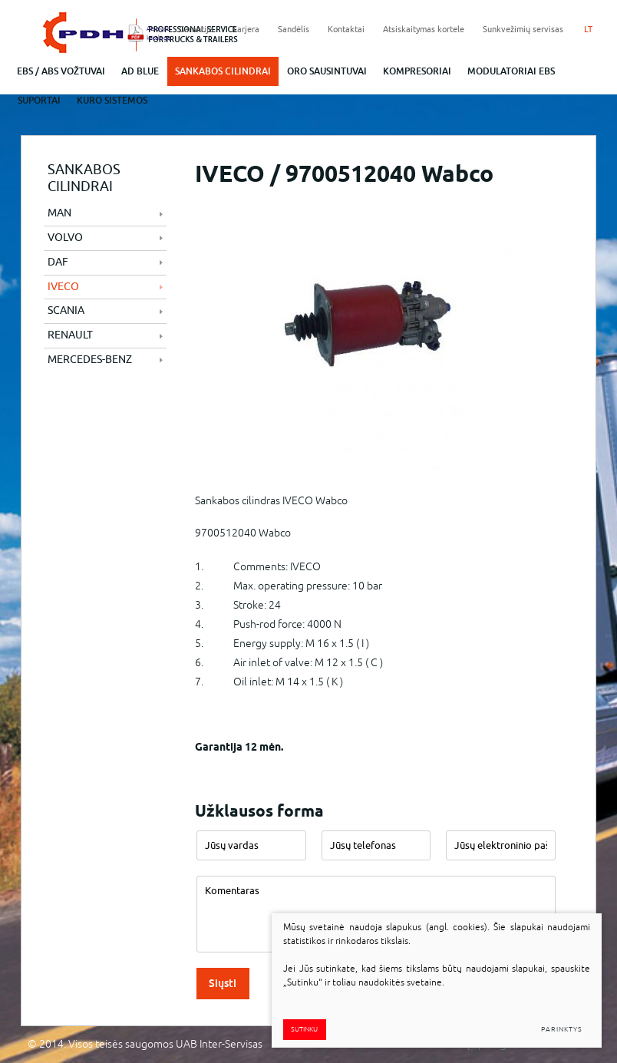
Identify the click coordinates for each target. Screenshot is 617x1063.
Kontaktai (346, 29)
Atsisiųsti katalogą (154, 33)
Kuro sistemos (112, 100)
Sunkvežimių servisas (523, 29)
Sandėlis (293, 29)
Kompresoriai (417, 71)
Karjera (245, 29)
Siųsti (222, 983)
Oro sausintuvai (327, 71)
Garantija (196, 29)
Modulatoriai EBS (511, 71)
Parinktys (561, 1029)
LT (588, 29)
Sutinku (304, 1029)
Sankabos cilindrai (223, 71)
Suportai (39, 100)
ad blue (140, 71)
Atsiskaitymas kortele (423, 29)
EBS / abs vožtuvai (61, 71)
